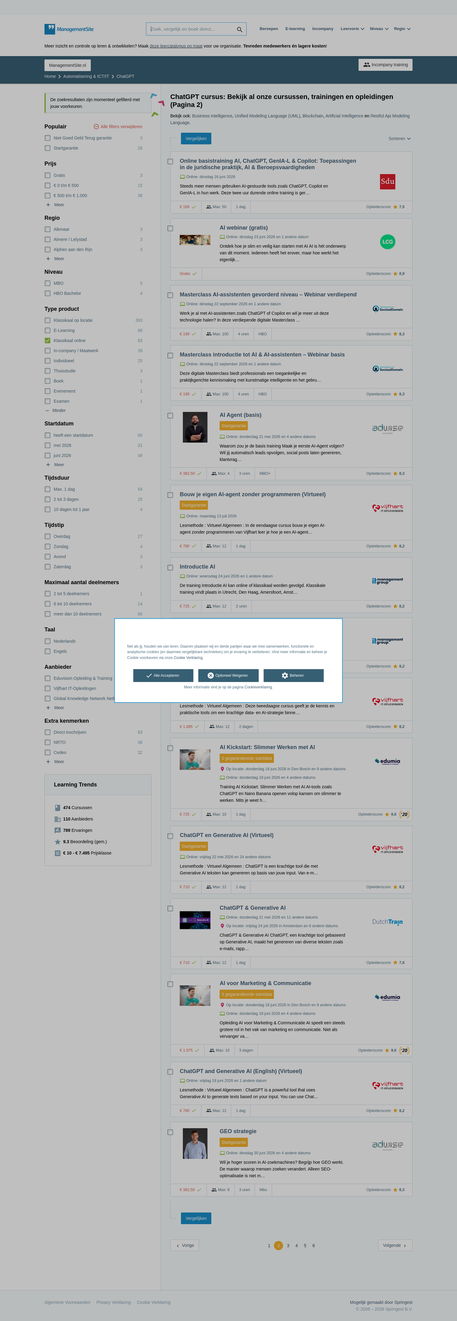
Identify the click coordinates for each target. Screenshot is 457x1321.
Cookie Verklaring (188, 658)
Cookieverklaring (258, 687)
